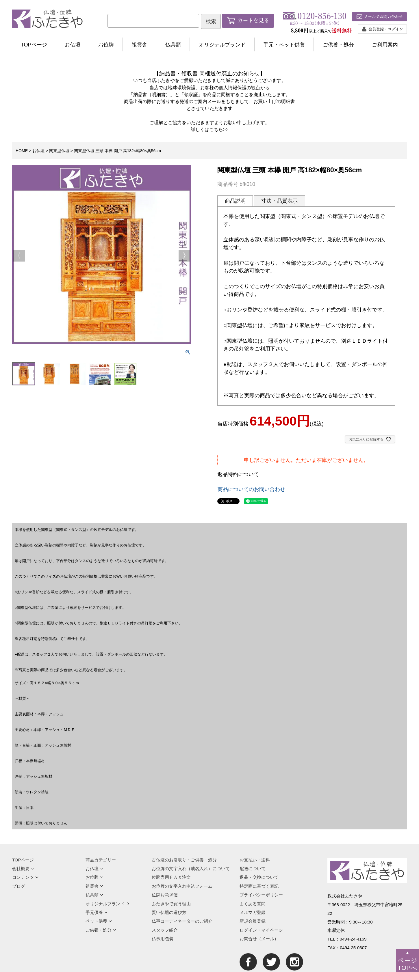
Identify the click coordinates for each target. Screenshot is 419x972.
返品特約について (238, 474)
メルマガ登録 (253, 912)
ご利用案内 (385, 45)
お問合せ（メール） (259, 938)
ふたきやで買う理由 (171, 903)
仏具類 (173, 45)
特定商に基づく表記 (259, 886)
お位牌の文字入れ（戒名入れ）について (191, 868)
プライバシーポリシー (261, 894)
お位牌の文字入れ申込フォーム (182, 886)
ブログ (18, 886)
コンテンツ (25, 877)
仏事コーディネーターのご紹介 (182, 921)
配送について (253, 868)
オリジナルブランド (222, 45)
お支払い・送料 (255, 859)
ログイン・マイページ (261, 930)
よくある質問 (253, 903)
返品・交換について (259, 877)
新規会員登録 (253, 921)
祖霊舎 (139, 45)
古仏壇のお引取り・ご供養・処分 (184, 859)
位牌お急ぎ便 (165, 894)
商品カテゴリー (101, 859)
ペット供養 (99, 921)
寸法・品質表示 (279, 201)
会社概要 (23, 868)
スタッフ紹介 (165, 930)
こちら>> (219, 129)
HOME (22, 150)
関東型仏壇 (59, 150)
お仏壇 (72, 45)
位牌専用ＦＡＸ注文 (171, 877)
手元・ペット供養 (284, 45)
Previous (19, 256)
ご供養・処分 (338, 45)
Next (184, 256)
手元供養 (96, 912)
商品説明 (235, 201)
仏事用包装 (162, 938)
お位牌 (106, 45)
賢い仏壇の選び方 (169, 912)
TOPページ (34, 45)
